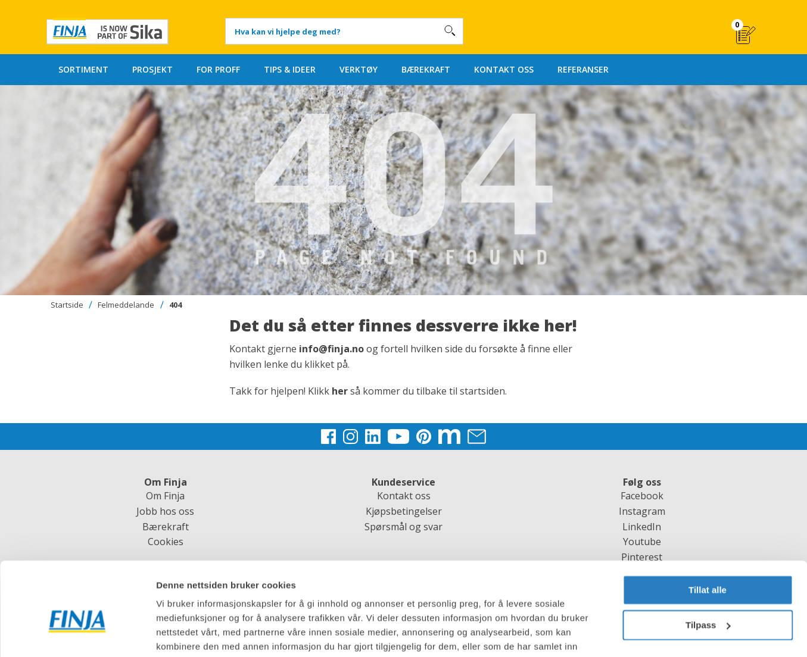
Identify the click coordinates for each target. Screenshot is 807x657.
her (341, 391)
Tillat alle (707, 530)
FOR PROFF (218, 69)
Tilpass (708, 564)
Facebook (642, 495)
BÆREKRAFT (425, 69)
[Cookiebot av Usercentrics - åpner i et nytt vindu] (77, 634)
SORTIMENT (83, 69)
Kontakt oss (404, 495)
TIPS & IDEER (290, 69)
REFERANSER (583, 69)
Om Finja (165, 495)
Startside (67, 304)
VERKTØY (358, 69)
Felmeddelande (126, 304)
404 (175, 304)
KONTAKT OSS (504, 69)
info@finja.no (331, 348)
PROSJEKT (152, 69)
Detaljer (172, 633)
